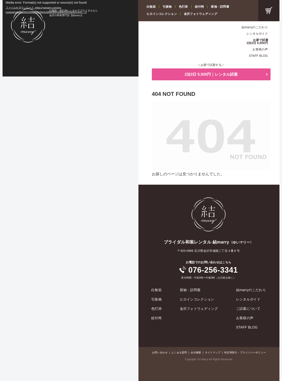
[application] (70, 38)
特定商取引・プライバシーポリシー (245, 352)
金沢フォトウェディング (200, 14)
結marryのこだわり (255, 27)
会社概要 (196, 352)
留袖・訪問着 (220, 6)
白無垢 (151, 6)
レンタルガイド (257, 33)
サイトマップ (212, 352)
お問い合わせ (160, 352)
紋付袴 (199, 6)
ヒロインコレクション (162, 14)
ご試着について (248, 308)
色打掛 (183, 6)
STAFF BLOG (258, 55)
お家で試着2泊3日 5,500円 (257, 41)
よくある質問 (179, 352)
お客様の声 (260, 49)
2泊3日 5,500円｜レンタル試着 (211, 74)
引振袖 (167, 6)
